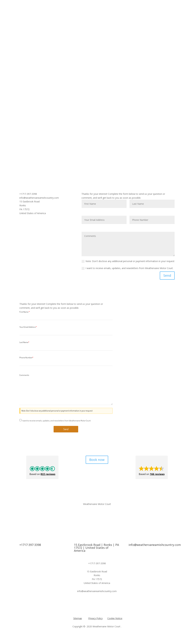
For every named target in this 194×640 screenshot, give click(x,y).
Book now (97, 459)
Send (167, 275)
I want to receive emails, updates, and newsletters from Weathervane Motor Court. (127, 268)
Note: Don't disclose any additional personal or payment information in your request (128, 261)
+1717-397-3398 (30, 545)
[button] (42, 467)
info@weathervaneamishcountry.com (155, 545)
